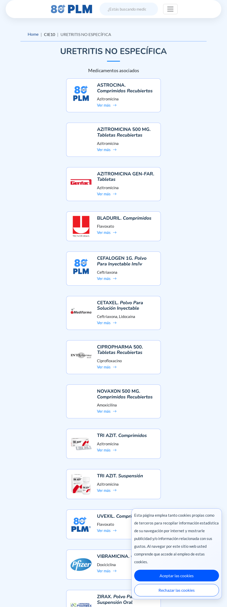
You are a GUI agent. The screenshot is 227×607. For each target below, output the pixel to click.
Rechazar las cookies (176, 590)
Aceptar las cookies (177, 575)
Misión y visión (19, 543)
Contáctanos (113, 552)
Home (33, 34)
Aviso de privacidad (23, 552)
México (124, 592)
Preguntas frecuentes (113, 543)
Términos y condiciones (26, 561)
